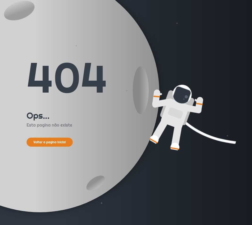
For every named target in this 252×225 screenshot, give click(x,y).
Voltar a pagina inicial (49, 142)
